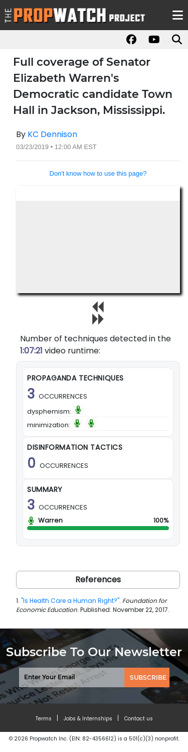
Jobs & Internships (88, 718)
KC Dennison (52, 134)
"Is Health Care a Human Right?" (70, 600)
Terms (44, 718)
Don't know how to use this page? (98, 173)
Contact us (138, 718)
